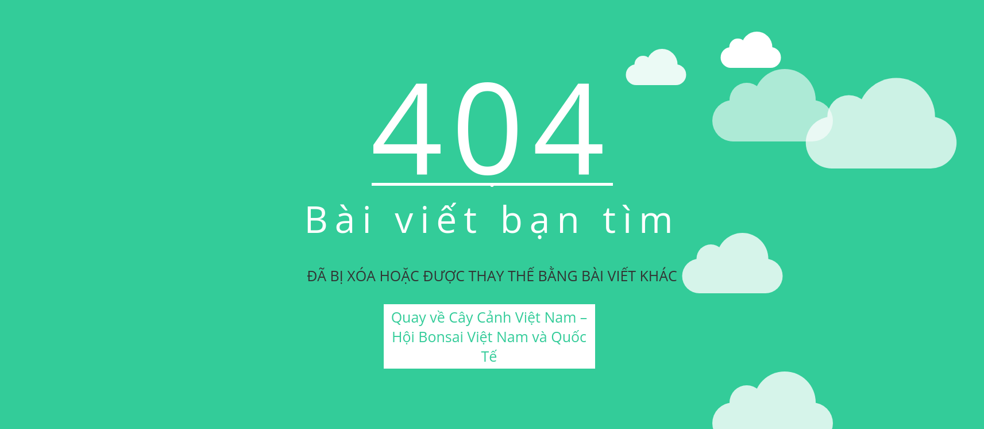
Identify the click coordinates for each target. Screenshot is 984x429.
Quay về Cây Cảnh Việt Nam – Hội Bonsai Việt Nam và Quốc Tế (489, 336)
